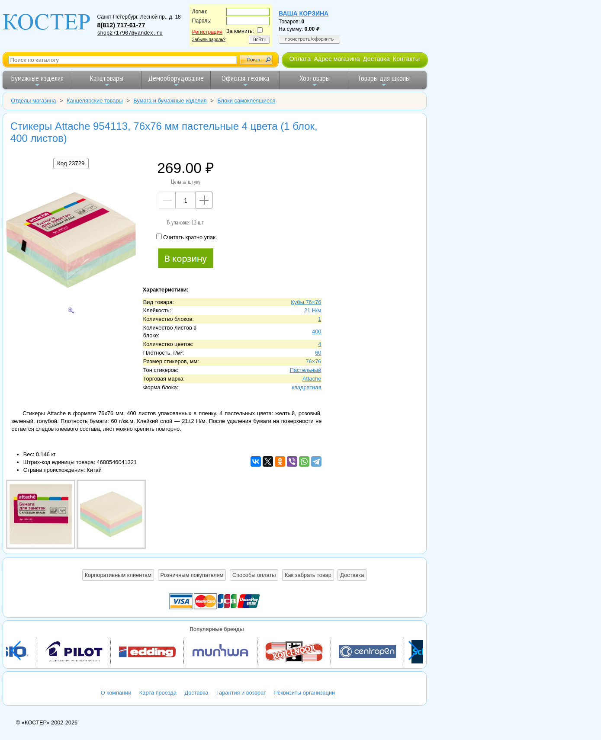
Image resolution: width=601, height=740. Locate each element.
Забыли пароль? (208, 39)
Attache (311, 378)
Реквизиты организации (304, 692)
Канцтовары (106, 80)
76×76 (313, 361)
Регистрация (207, 32)
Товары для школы (383, 80)
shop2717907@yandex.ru (129, 33)
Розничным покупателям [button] (192, 575)
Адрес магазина (337, 58)
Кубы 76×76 (306, 302)
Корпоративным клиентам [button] (118, 575)
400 (316, 331)
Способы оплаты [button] (254, 575)
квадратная (306, 387)
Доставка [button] (352, 575)
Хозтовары (314, 80)
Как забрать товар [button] (308, 575)
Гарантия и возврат (241, 692)
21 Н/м (312, 310)
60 (318, 352)
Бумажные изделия (37, 80)
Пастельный (305, 370)
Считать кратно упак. (186, 237)
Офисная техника (245, 80)
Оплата (300, 58)
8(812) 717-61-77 (121, 25)
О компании (116, 692)
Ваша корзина (303, 13)
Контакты (406, 58)
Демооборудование (176, 80)
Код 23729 (70, 163)
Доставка (376, 58)
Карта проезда (158, 692)
